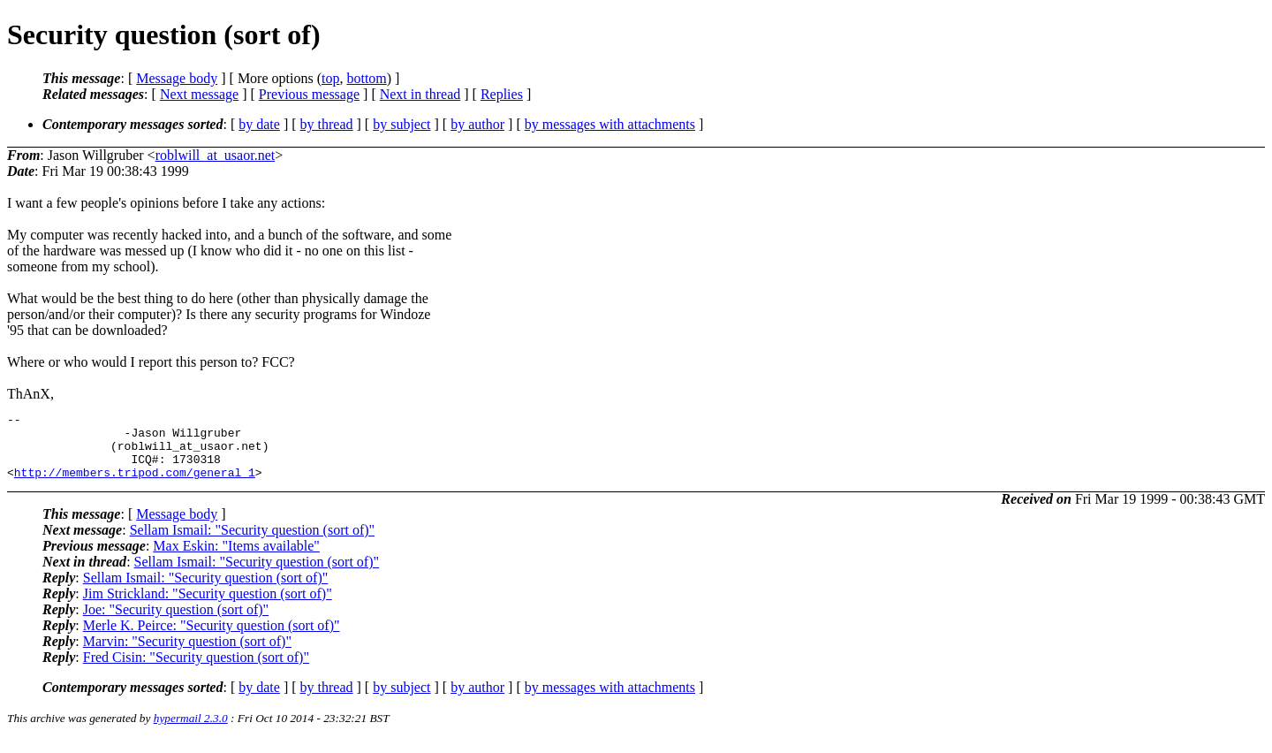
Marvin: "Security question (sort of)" (187, 654)
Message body (176, 78)
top (330, 78)
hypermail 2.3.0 (191, 731)
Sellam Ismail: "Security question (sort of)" (252, 543)
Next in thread (420, 94)
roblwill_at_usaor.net (215, 155)
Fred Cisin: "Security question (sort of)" (196, 670)
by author (477, 124)
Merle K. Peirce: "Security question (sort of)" (211, 638)
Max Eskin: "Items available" (236, 559)
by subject (401, 124)
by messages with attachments (610, 124)
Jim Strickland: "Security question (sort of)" (207, 606)
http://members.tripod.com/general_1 (134, 485)
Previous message (309, 94)
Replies (502, 94)
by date (259, 124)
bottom (366, 78)
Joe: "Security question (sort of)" (176, 622)
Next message (199, 94)
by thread (326, 124)
